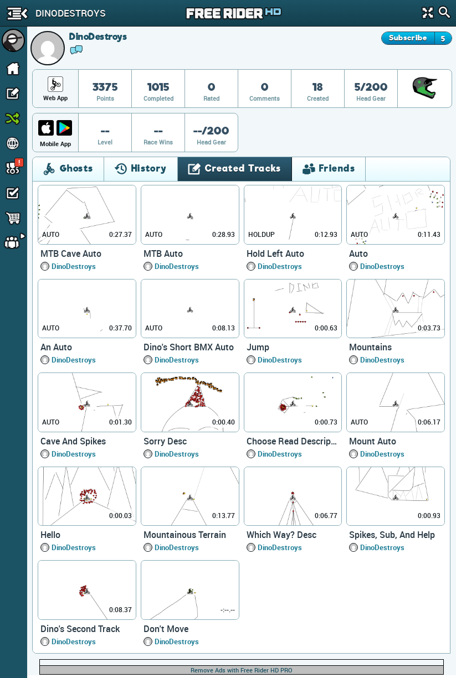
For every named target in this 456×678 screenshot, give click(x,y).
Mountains (370, 347)
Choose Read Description (293, 441)
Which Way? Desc (281, 535)
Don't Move (166, 629)
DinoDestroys (74, 266)
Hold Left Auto (275, 253)
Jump (258, 347)
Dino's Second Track (80, 629)
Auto (358, 253)
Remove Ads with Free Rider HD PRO (242, 670)
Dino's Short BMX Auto (189, 347)
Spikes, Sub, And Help (392, 535)
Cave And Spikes (73, 441)
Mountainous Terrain (185, 535)
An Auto (56, 347)
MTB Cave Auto (70, 253)
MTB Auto (163, 253)
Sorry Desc (165, 441)
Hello (50, 535)
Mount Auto (372, 441)
